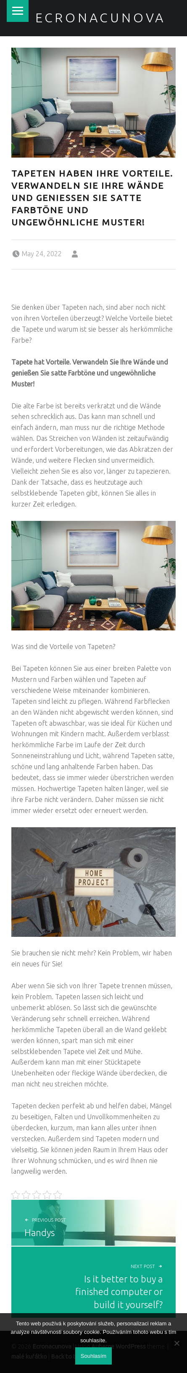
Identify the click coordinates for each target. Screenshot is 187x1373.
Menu (18, 11)
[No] (176, 1343)
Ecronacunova (100, 18)
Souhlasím (93, 1356)
